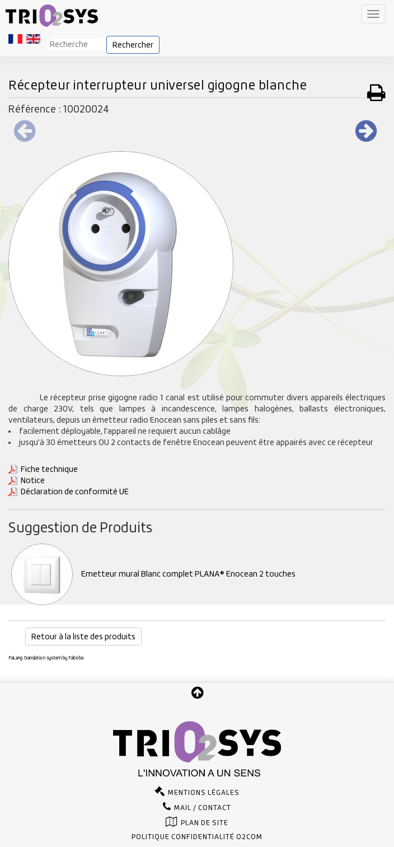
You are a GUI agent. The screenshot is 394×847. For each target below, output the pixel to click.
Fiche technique (49, 469)
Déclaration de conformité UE (75, 491)
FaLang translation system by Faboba (45, 658)
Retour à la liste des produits (83, 636)
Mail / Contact (202, 808)
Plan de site (204, 823)
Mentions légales (204, 793)
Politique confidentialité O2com (197, 837)
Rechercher (132, 44)
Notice (33, 480)
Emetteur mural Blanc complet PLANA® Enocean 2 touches (153, 573)
